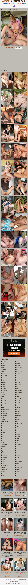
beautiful (4, 376)
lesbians (17, 363)
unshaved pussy (20, 461)
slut (16, 442)
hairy (3, 453)
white (17, 471)
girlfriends (4, 444)
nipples (17, 382)
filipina (3, 438)
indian (3, 467)
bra (2, 396)
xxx (16, 476)
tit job (17, 457)
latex (3, 473)
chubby (3, 403)
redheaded (18, 423)
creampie (4, 413)
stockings (18, 448)
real (16, 421)
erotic (3, 428)
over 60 (17, 405)
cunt (2, 417)
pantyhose (18, 411)
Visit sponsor (18, 47)
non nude (18, 384)
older (17, 394)
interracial (4, 469)
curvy (3, 419)
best (2, 378)
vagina (17, 465)
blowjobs (4, 390)
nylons (17, 388)
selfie (17, 428)
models (17, 373)
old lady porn (19, 390)
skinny (17, 440)
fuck (2, 440)
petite (17, 413)
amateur (3, 361)
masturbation (19, 367)
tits (16, 459)
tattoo (17, 451)
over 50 (17, 403)
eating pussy (5, 423)
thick (16, 453)
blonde (3, 388)
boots (3, 394)
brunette (3, 398)
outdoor (17, 396)
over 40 (17, 401)
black (3, 386)
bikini (3, 384)
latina (3, 476)
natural (17, 380)
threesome (18, 455)
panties (17, 409)
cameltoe (4, 401)
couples (3, 411)
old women (18, 392)
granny (3, 451)
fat (2, 434)
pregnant (18, 415)
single (17, 438)
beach (3, 373)
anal (2, 363)
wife (16, 473)
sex (16, 430)
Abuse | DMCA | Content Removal (10, 579)
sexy (16, 432)
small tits (18, 444)
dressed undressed (6, 421)
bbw (2, 371)
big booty (4, 380)
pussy (17, 419)
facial (3, 432)
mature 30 (18, 398)
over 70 (17, 407)
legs (16, 361)
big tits (3, 382)
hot (2, 463)
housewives (4, 465)
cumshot (4, 415)
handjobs (4, 457)
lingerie (17, 365)
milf (16, 369)
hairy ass (4, 455)
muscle (17, 378)
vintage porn (19, 467)
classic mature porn (6, 405)
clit (2, 407)
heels (3, 459)
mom (17, 376)
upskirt (17, 463)
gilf (2, 442)
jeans (3, 471)
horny (3, 461)
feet (2, 436)
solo (16, 446)
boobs (3, 392)
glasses (3, 446)
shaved (17, 434)
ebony (3, 426)
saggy (17, 426)
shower (17, 436)
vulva (17, 469)
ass (2, 367)
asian (3, 365)
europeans (4, 430)
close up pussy (5, 409)
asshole (3, 369)
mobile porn (18, 371)
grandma (4, 448)
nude (17, 386)
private (17, 417)
